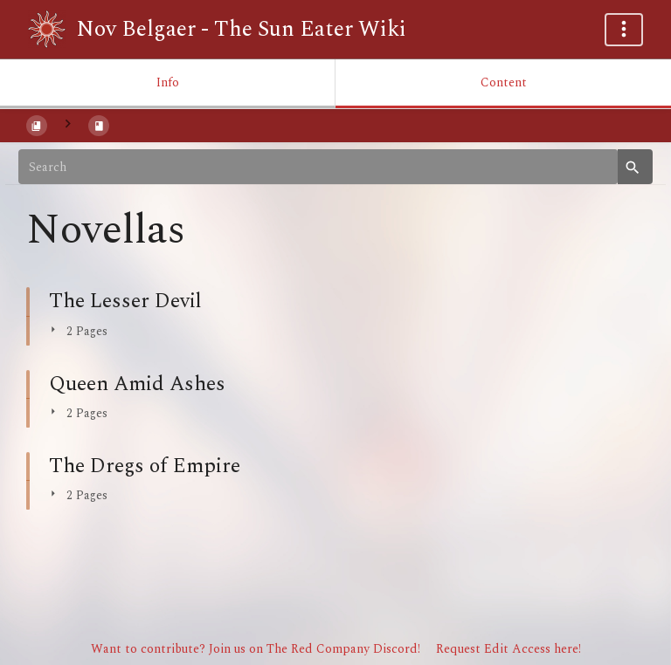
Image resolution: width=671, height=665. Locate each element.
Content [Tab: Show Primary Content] (504, 82)
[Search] (318, 166)
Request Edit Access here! (508, 649)
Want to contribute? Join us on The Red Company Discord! (255, 649)
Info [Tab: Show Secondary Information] (167, 82)
